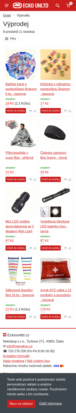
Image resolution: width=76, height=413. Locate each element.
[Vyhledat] (57, 5)
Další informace (50, 403)
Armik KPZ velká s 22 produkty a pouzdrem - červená (55, 295)
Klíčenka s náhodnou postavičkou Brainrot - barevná (55, 89)
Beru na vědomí (21, 403)
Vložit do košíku (15, 110)
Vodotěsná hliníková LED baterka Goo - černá (54, 226)
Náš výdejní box (38, 361)
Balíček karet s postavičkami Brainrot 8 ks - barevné (20, 89)
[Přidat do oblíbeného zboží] (31, 110)
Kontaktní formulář (16, 356)
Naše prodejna (13, 361)
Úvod (7, 15)
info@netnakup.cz (19, 346)
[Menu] (6, 5)
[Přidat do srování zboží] (35, 110)
